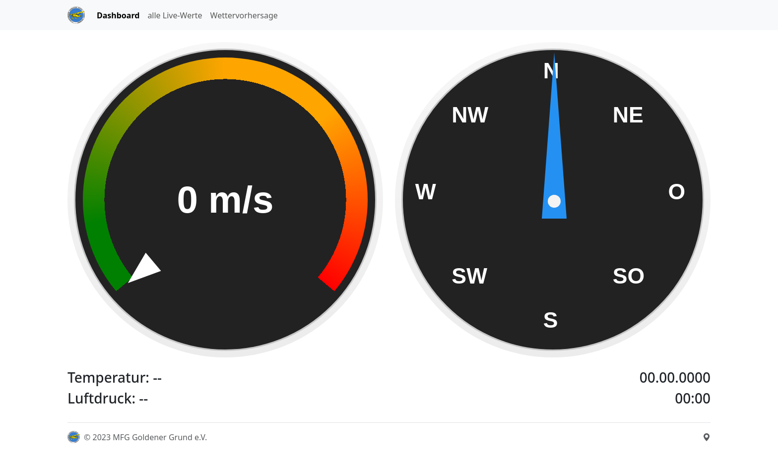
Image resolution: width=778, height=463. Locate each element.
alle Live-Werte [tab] (174, 15)
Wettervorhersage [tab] (244, 15)
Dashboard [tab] (118, 15)
